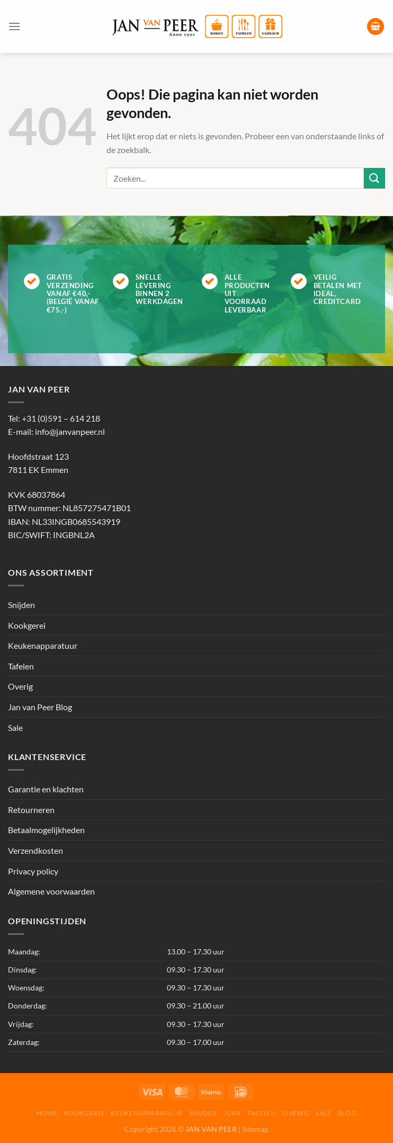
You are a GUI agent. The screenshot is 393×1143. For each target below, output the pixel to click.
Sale (15, 727)
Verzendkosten (35, 850)
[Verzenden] (374, 178)
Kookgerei (27, 625)
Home (47, 1113)
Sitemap (255, 1128)
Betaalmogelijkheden (46, 830)
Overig (20, 686)
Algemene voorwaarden (51, 891)
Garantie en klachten (46, 789)
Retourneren (31, 810)
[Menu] (14, 26)
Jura (232, 1113)
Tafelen (21, 666)
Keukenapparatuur (42, 645)
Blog (347, 1113)
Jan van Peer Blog (40, 707)
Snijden (21, 605)
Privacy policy (33, 871)
